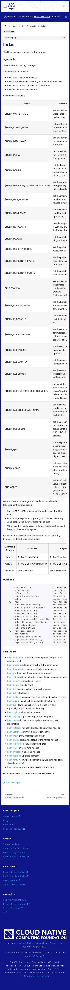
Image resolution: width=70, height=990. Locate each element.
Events (8, 825)
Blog (5, 820)
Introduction (11, 844)
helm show (12, 736)
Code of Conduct (14, 829)
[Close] (66, 17)
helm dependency (16, 669)
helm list (11, 693)
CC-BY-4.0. (39, 956)
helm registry (13, 716)
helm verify (12, 760)
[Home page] (5, 26)
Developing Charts (14, 853)
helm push (12, 712)
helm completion (15, 657)
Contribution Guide (16, 876)
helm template (14, 744)
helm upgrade (14, 756)
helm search (13, 732)
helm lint (11, 689)
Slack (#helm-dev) (15, 872)
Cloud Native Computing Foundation (41, 943)
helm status (13, 740)
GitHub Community (14, 900)
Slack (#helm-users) (16, 904)
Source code (11, 816)
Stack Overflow (13, 908)
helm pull (11, 705)
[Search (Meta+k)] (64, 6)
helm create (13, 665)
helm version (13, 767)
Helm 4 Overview (42, 16)
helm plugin (13, 701)
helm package (14, 697)
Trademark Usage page (37, 976)
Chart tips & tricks (15, 848)
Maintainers (11, 880)
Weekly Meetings (14, 885)
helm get (11, 677)
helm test (11, 748)
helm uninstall (14, 752)
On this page (11, 37)
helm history (13, 681)
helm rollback (14, 728)
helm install (13, 685)
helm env (11, 673)
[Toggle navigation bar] (5, 6)
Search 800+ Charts (16, 857)
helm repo (12, 720)
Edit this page (11, 782)
